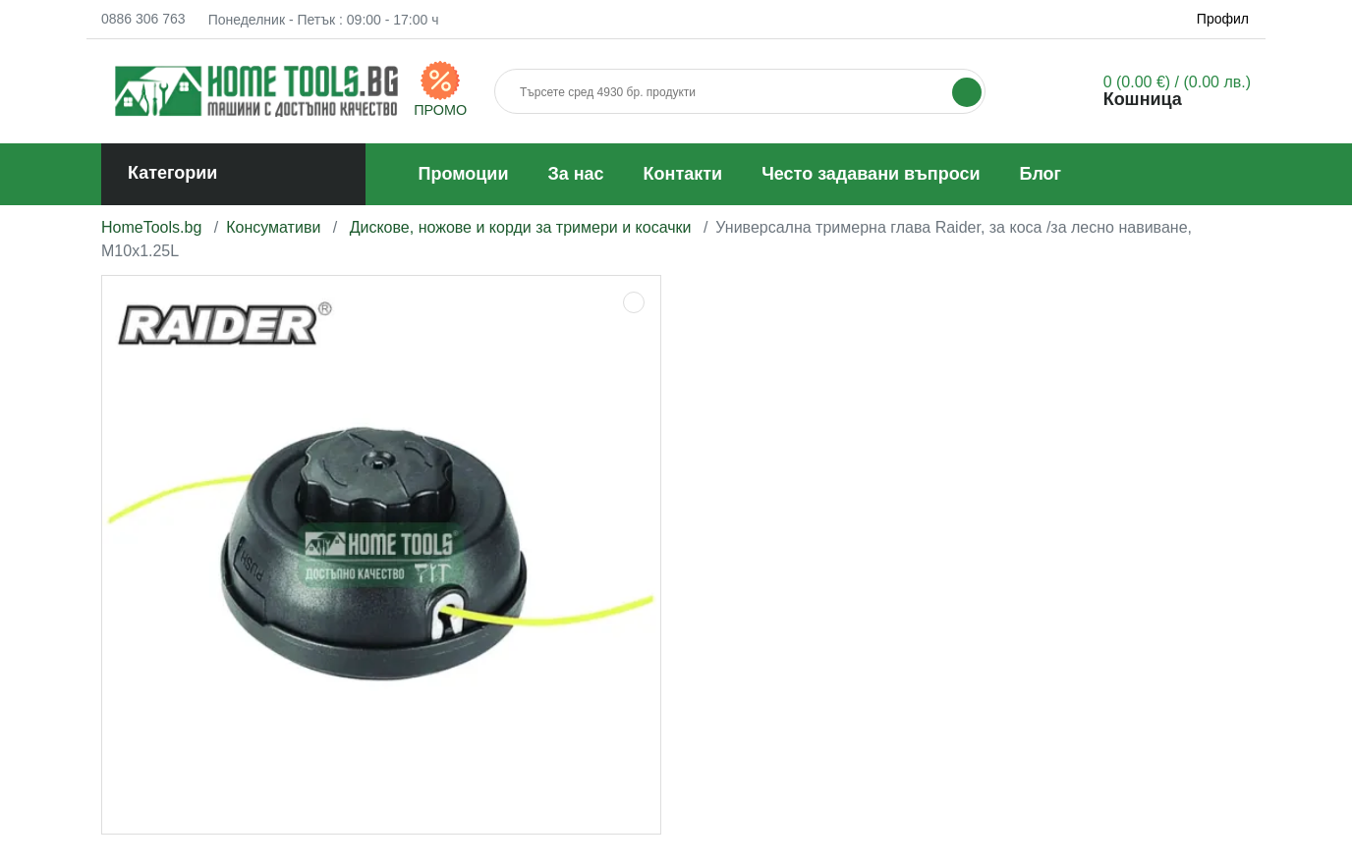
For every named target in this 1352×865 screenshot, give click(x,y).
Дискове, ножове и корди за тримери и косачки (520, 227)
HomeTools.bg (151, 227)
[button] (1152, 91)
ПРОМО (440, 110)
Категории (172, 173)
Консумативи (275, 227)
